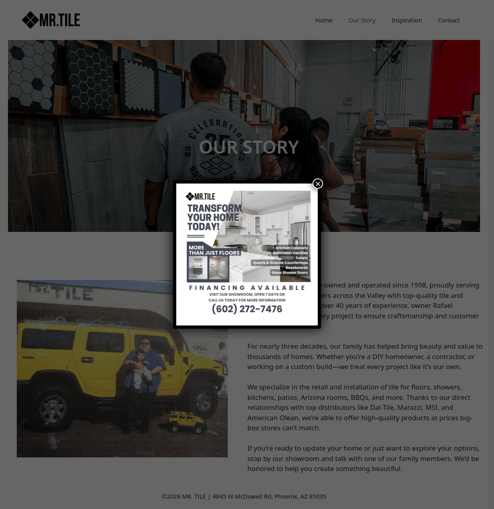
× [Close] (318, 183)
